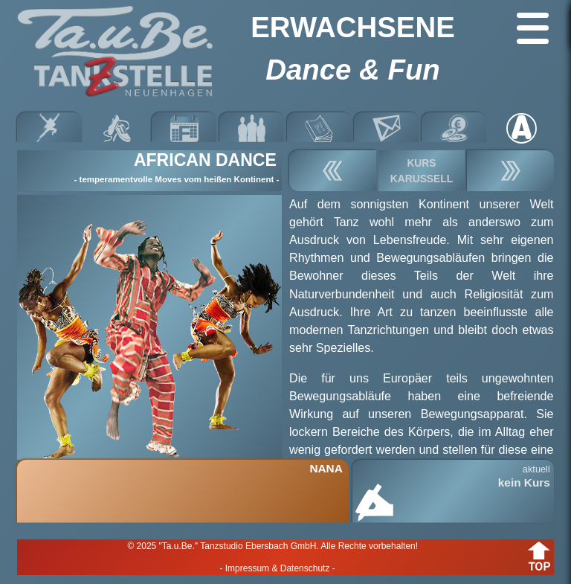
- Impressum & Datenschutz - (277, 568)
